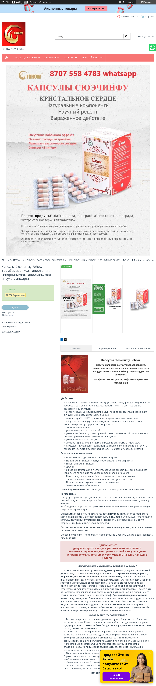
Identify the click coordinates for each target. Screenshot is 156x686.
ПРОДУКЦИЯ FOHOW (25, 57)
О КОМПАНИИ (51, 57)
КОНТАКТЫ (70, 57)
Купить (15, 307)
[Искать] (126, 36)
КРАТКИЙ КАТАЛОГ (92, 57)
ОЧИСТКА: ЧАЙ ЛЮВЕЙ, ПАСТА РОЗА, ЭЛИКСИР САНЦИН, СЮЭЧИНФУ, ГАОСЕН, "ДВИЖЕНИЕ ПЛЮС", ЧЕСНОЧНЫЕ (72, 260)
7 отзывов (128, 2)
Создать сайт (35, 2)
